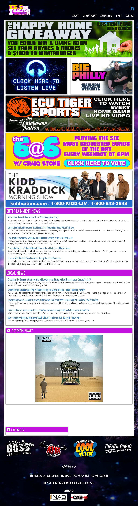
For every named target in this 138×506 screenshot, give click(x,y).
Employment (53, 475)
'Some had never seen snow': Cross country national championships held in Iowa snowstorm (48, 310)
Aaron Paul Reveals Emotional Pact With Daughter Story (33, 217)
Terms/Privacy (37, 475)
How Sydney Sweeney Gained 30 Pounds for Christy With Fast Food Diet (40, 237)
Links (119, 15)
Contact (130, 15)
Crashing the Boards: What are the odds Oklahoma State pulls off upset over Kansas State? (49, 279)
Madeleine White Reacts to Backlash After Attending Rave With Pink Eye (41, 227)
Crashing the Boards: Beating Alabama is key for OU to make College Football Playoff (46, 289)
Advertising (106, 15)
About (75, 15)
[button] (40, 368)
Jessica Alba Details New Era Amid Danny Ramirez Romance (34, 258)
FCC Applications (99, 475)
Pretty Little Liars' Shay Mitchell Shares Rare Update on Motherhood (39, 248)
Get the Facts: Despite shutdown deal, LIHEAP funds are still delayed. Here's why (44, 317)
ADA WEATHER (69, 416)
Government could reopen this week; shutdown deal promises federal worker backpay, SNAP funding (53, 300)
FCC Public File (81, 475)
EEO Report (66, 475)
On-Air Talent (89, 15)
